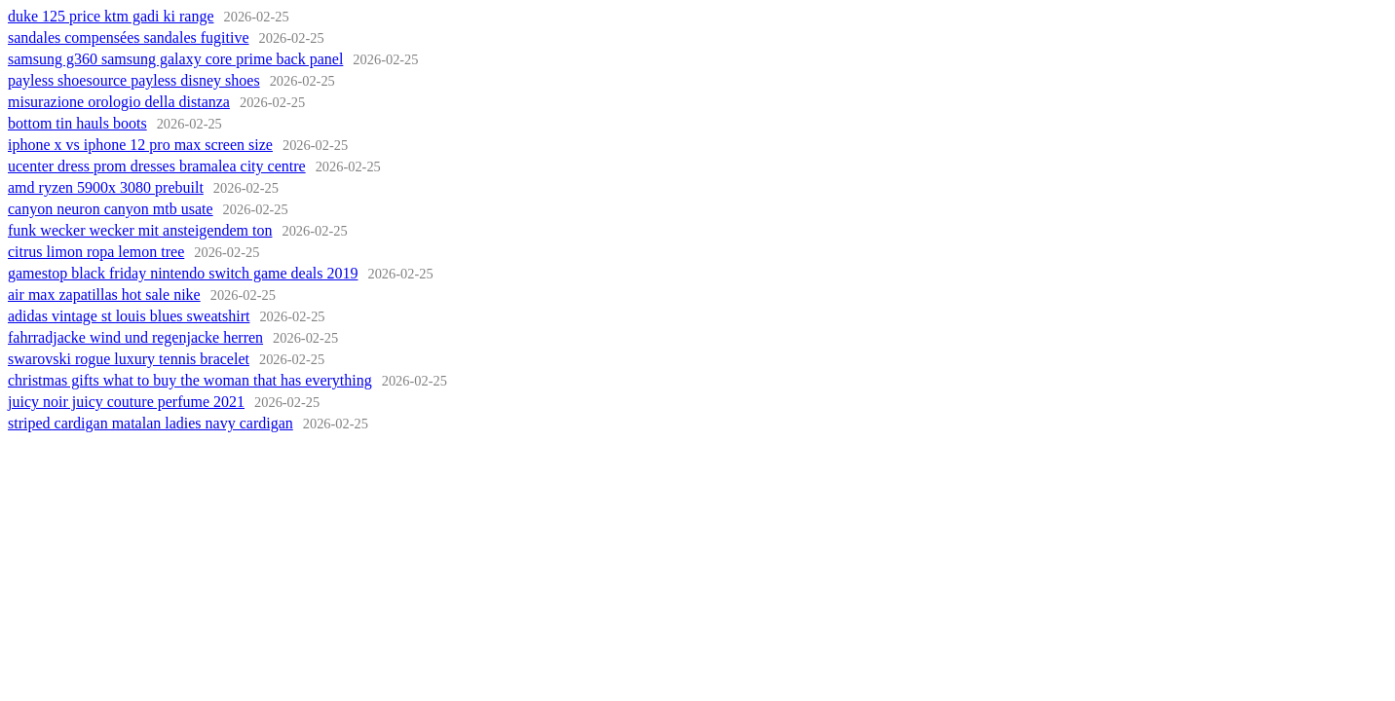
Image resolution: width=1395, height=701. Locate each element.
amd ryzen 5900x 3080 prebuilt (106, 187)
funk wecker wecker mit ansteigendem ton (140, 230)
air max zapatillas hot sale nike (104, 294)
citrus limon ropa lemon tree (96, 251)
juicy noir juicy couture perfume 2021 (126, 401)
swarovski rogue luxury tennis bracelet (128, 358)
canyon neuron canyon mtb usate (110, 209)
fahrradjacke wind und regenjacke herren (135, 337)
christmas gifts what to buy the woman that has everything (190, 380)
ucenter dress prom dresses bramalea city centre (157, 166)
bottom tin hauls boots (77, 123)
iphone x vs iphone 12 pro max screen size (140, 144)
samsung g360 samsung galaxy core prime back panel (175, 59)
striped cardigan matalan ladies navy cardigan (150, 423)
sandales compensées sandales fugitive (128, 37)
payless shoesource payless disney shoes (134, 80)
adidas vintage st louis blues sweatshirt (128, 316)
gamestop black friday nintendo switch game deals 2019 (183, 273)
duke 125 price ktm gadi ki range (111, 16)
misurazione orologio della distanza (119, 101)
